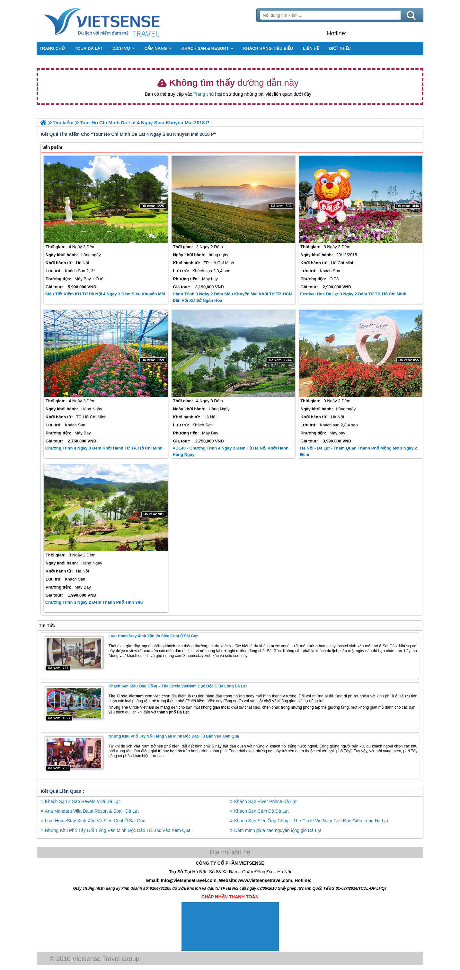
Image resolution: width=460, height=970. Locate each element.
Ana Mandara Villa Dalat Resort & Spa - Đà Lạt (92, 811)
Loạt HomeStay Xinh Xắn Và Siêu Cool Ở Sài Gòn (154, 636)
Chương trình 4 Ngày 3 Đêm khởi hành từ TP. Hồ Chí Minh (104, 448)
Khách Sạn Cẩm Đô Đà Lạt (261, 811)
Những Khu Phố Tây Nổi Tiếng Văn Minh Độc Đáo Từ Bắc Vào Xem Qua (174, 736)
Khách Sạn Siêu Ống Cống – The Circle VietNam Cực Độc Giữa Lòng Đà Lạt (178, 686)
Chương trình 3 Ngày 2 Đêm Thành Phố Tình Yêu (95, 602)
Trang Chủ (118, 21)
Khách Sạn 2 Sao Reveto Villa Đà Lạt (83, 801)
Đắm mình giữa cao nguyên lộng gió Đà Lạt (277, 830)
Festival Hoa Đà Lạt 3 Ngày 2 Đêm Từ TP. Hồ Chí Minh (353, 294)
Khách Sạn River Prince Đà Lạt (265, 801)
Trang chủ (203, 94)
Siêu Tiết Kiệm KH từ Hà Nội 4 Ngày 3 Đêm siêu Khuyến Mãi (106, 294)
